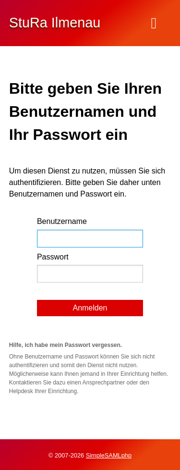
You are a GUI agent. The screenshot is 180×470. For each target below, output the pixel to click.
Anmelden (89, 308)
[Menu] (153, 23)
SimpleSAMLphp (109, 455)
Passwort (53, 257)
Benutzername (62, 221)
